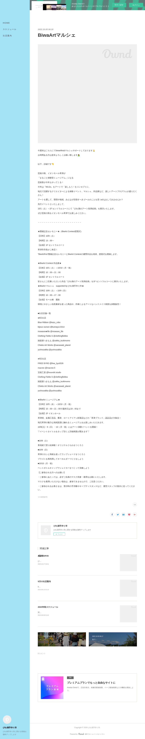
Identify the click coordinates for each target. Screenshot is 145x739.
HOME (6, 23)
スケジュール (9, 29)
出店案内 (7, 35)
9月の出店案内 (44, 581)
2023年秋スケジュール (48, 607)
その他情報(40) (42, 497)
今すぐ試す (119, 5)
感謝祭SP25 (43, 556)
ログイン (136, 5)
